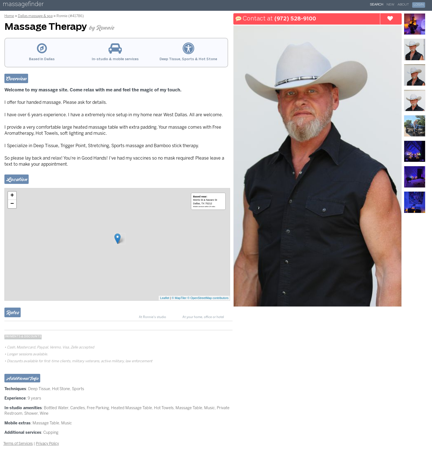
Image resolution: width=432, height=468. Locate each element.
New (390, 4)
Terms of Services (18, 443)
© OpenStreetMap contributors (207, 298)
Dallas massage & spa (35, 16)
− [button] (12, 204)
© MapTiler (179, 298)
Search (376, 4)
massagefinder (23, 5)
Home (9, 16)
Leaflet (164, 298)
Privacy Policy (47, 443)
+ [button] (12, 196)
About (403, 4)
